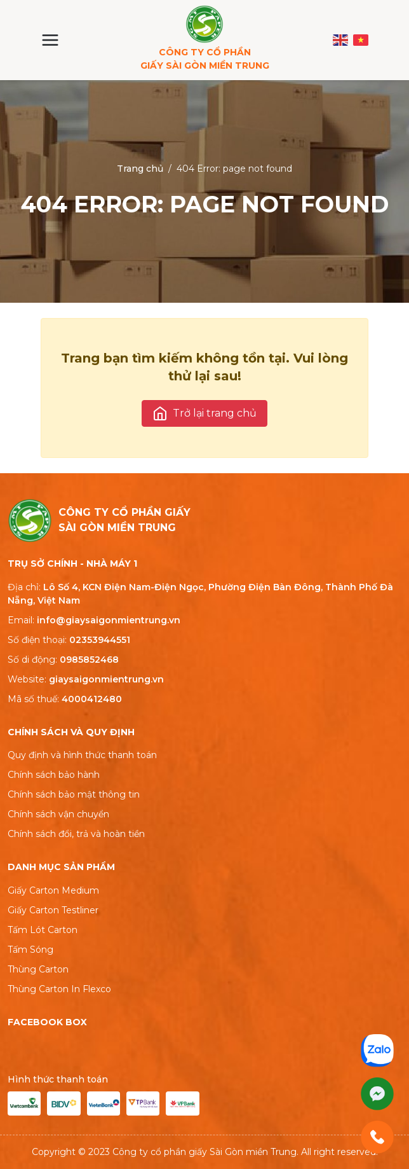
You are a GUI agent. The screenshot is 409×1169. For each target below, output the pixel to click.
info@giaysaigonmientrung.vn (108, 620)
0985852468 (89, 659)
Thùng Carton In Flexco (59, 989)
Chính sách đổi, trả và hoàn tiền (76, 834)
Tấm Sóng (30, 949)
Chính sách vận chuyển (58, 814)
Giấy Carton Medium (53, 890)
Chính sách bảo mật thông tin (74, 794)
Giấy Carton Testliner (53, 910)
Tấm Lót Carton (42, 930)
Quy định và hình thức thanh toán (82, 755)
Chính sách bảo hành (54, 774)
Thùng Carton (38, 969)
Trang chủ (140, 168)
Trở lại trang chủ (204, 413)
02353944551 (99, 640)
